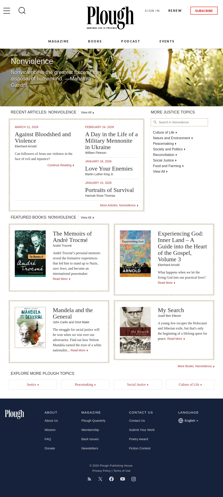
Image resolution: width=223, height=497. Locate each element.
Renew (175, 10)
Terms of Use (122, 470)
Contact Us (137, 420)
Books (95, 41)
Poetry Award (138, 439)
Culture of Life (163, 132)
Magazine (58, 41)
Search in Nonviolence (155, 122)
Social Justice (163, 160)
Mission (50, 430)
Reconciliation (163, 155)
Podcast (130, 41)
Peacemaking (163, 143)
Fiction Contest (140, 448)
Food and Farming (167, 166)
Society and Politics (168, 149)
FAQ (48, 439)
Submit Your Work (142, 430)
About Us (51, 420)
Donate (50, 448)
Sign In (152, 10)
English (188, 420)
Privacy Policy (101, 470)
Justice (26, 55)
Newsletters (89, 448)
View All (159, 171)
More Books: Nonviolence (195, 366)
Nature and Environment (171, 138)
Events (167, 41)
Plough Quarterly (93, 420)
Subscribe (204, 11)
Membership (90, 430)
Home (14, 55)
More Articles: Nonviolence (118, 205)
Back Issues (90, 439)
